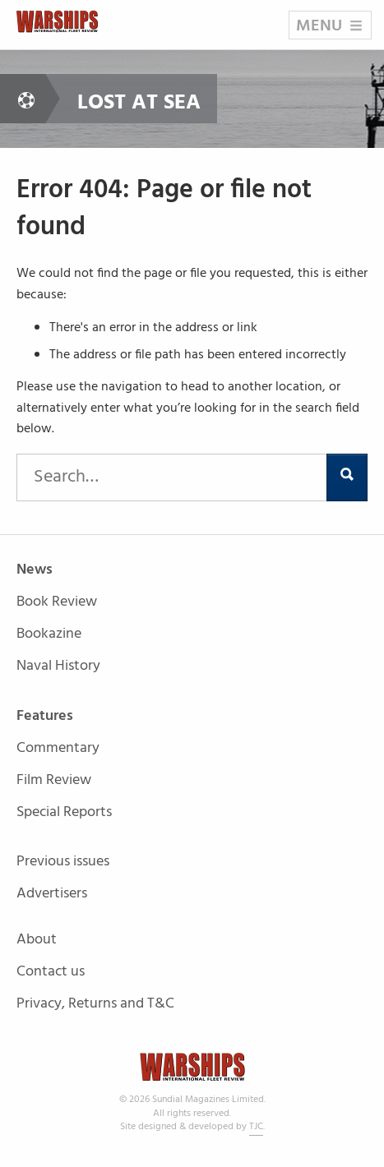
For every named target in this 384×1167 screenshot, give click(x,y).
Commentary (57, 749)
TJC (256, 1127)
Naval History (58, 666)
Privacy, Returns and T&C (95, 1004)
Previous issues (62, 862)
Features (44, 717)
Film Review (53, 781)
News (34, 571)
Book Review (56, 603)
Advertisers (51, 893)
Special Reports (64, 812)
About (36, 940)
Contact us (50, 973)
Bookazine (48, 635)
